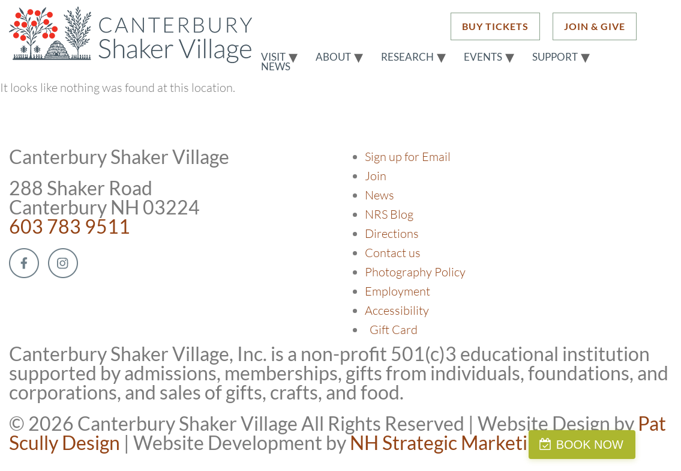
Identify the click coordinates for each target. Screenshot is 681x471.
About (333, 57)
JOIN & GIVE (594, 26)
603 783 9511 (69, 226)
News (275, 66)
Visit (273, 57)
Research (407, 57)
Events (483, 57)
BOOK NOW (623, 444)
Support (555, 57)
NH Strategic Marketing (449, 442)
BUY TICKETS (495, 26)
